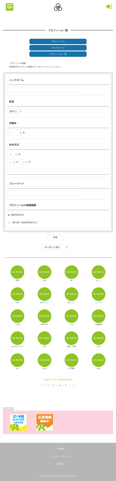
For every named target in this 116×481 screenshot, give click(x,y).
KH (44, 346)
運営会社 (61, 464)
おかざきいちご (17, 346)
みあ (98, 368)
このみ (17, 324)
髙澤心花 (44, 324)
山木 (44, 280)
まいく (98, 280)
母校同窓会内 (17, 215)
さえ (71, 324)
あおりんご (44, 302)
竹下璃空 (71, 368)
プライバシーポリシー (60, 456)
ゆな (17, 302)
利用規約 (61, 449)
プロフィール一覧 (58, 54)
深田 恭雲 (71, 346)
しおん (44, 368)
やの (98, 346)
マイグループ (58, 48)
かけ (17, 368)
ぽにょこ (71, 302)
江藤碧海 (98, 324)
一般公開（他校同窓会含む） (25, 222)
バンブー (98, 302)
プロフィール (58, 41)
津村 (17, 280)
